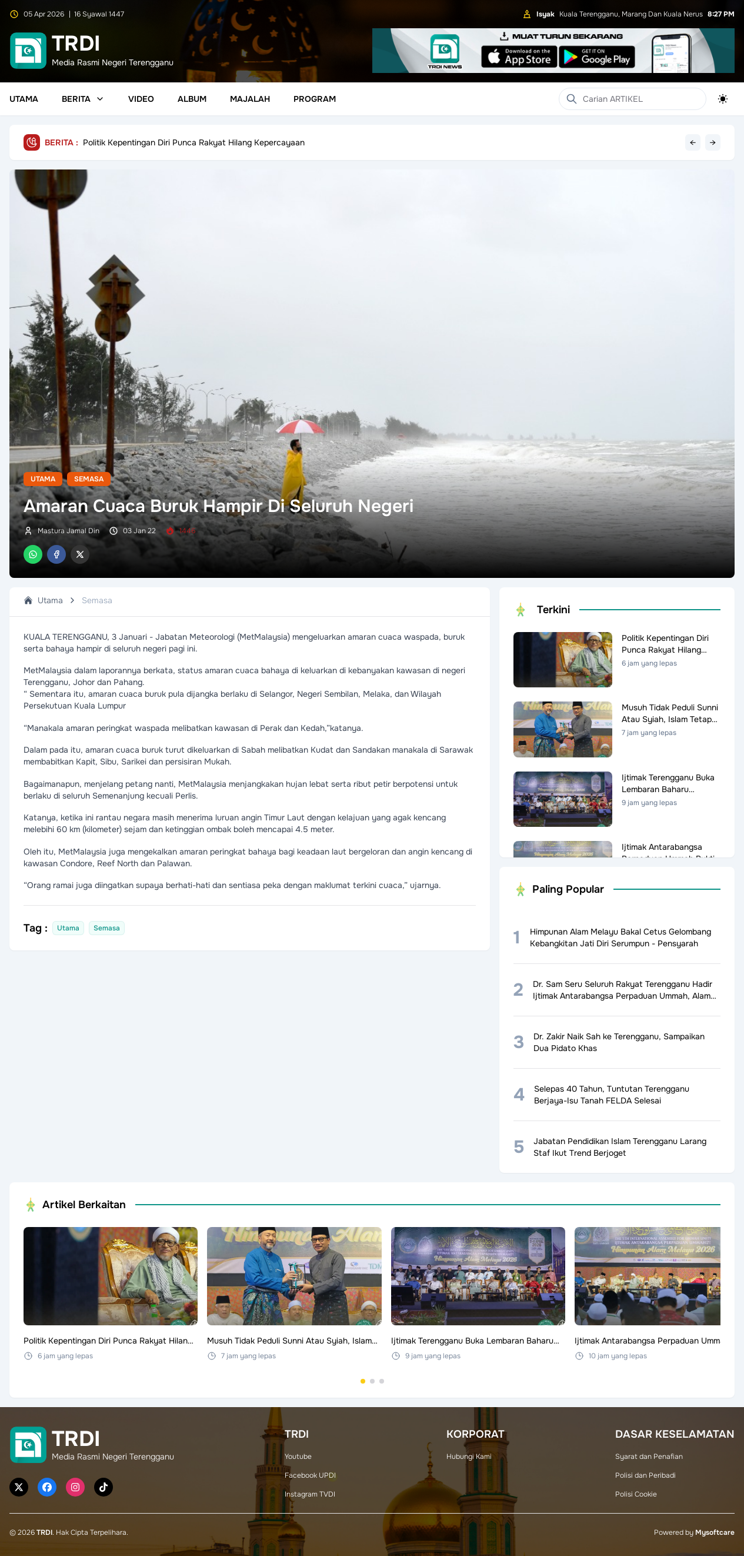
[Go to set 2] (372, 1381)
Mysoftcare (715, 1532)
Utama (23, 99)
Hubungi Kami (469, 1456)
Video (141, 99)
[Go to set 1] (363, 1381)
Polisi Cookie (636, 1494)
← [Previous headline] (693, 142)
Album (192, 99)
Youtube (298, 1456)
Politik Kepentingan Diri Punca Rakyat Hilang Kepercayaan (194, 142)
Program (314, 99)
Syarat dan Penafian (649, 1456)
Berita (83, 99)
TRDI (44, 1532)
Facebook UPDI (310, 1475)
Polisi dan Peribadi (645, 1475)
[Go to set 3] (381, 1381)
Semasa (89, 479)
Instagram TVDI (310, 1494)
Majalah (250, 99)
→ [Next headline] (713, 142)
